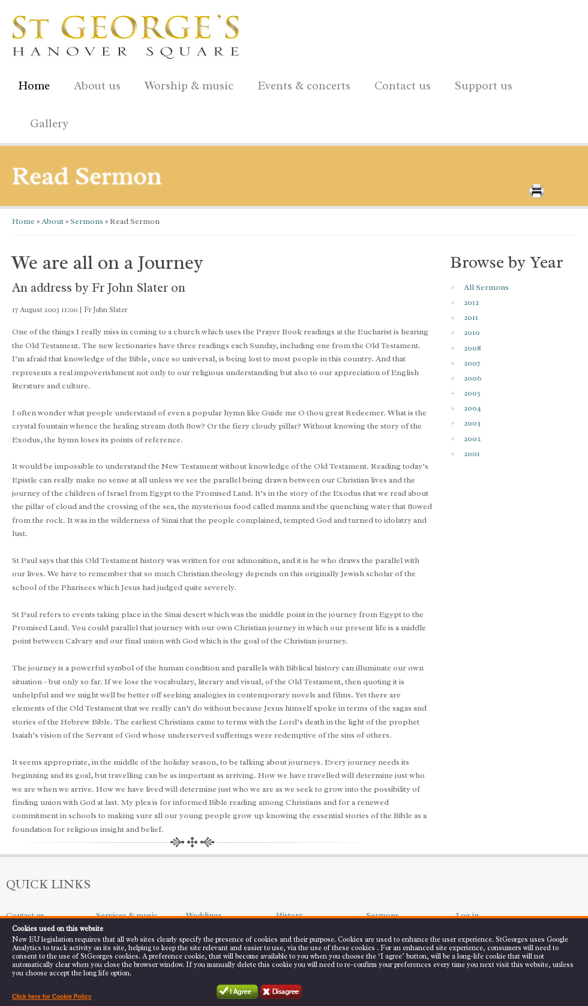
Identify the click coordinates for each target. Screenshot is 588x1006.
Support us (480, 83)
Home (34, 86)
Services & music (127, 915)
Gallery (49, 123)
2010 (472, 332)
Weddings (204, 915)
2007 (472, 363)
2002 (472, 438)
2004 (472, 408)
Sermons (85, 221)
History (289, 915)
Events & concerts (303, 86)
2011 (471, 317)
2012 (471, 302)
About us (94, 83)
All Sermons (486, 287)
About (52, 221)
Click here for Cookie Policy (51, 996)
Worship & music (186, 83)
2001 (472, 453)
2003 (472, 423)
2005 (472, 393)
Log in (467, 915)
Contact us (399, 83)
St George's (126, 33)
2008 (472, 348)
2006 (473, 378)
